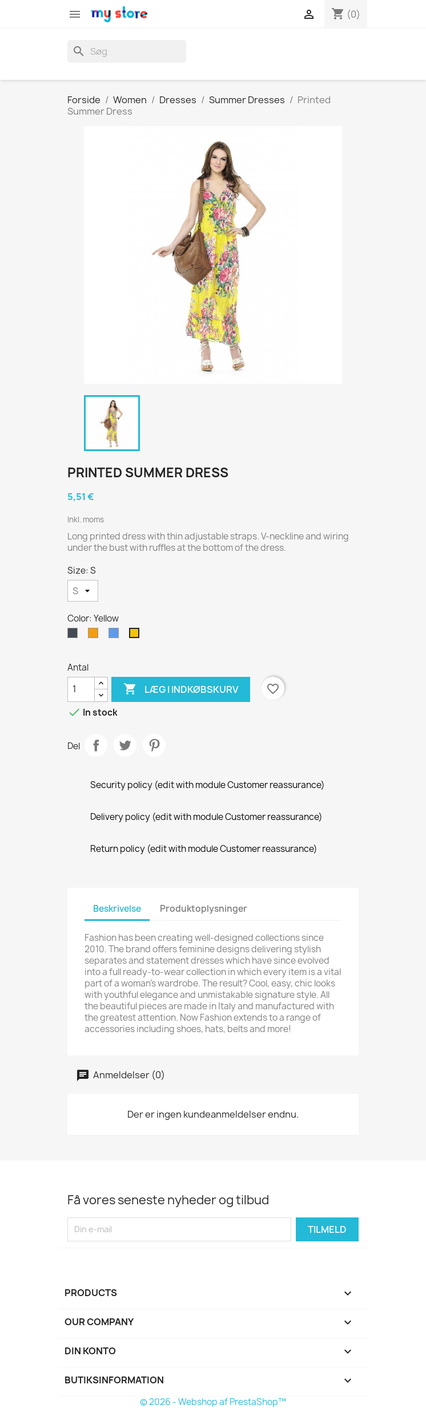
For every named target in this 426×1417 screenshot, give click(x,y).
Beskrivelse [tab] (117, 909)
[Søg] (126, 51)
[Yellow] (136, 636)
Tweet (125, 745)
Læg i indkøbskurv (180, 689)
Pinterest (154, 745)
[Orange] (95, 636)
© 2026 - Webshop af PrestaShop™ (213, 1402)
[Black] (74, 636)
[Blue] (115, 636)
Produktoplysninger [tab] (203, 909)
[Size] (82, 591)
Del (96, 745)
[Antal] (81, 689)
